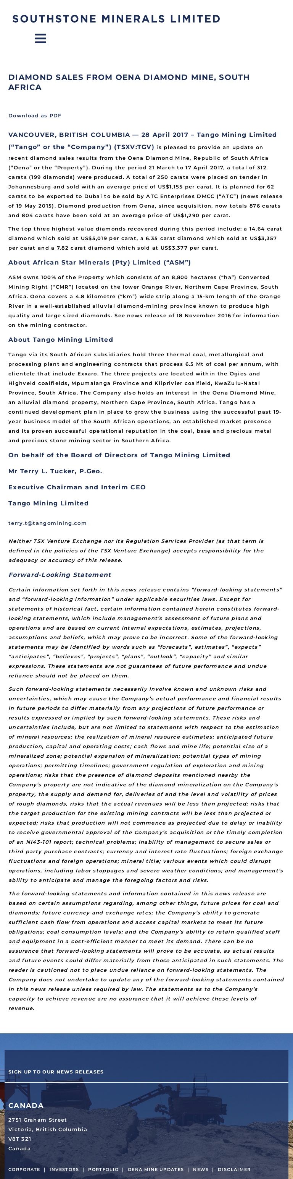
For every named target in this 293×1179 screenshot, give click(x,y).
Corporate (24, 1169)
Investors (64, 1169)
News (201, 1169)
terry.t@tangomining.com (47, 523)
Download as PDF (35, 115)
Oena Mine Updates (156, 1169)
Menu (47, 38)
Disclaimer (234, 1169)
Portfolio (103, 1169)
